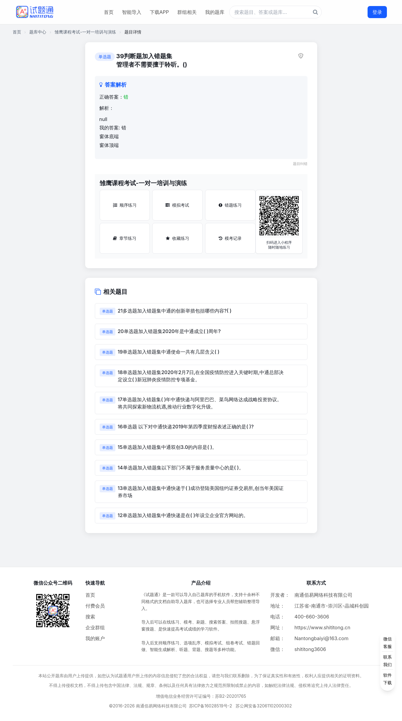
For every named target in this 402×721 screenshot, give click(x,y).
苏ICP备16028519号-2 (210, 705)
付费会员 (95, 606)
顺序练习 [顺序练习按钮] (125, 205)
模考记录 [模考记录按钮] (230, 238)
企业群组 (95, 627)
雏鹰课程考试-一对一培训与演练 (85, 31)
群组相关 (187, 12)
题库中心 (37, 31)
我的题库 (214, 12)
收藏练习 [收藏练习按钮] (177, 238)
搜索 (90, 617)
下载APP (159, 12)
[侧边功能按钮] (387, 660)
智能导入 (131, 12)
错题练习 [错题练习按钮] (230, 205)
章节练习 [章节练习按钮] (124, 238)
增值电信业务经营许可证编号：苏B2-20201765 (201, 696)
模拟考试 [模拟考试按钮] (177, 205)
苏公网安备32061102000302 (264, 705)
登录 (377, 12)
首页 (109, 12)
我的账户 (95, 638)
